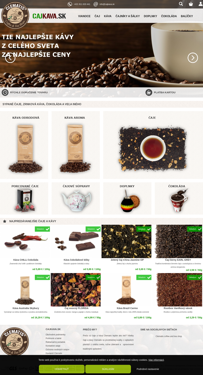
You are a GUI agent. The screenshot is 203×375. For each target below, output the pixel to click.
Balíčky (187, 16)
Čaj (97, 16)
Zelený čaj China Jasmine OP (127, 259)
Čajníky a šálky (128, 16)
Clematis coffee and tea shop (169, 336)
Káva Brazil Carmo (127, 308)
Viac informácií (156, 360)
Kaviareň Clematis (54, 353)
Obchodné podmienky (55, 334)
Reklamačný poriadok (55, 342)
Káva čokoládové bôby (76, 259)
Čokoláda (169, 16)
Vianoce (84, 16)
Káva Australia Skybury (26, 308)
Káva (107, 16)
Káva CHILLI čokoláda (25, 259)
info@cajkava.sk (107, 4)
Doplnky (150, 16)
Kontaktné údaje (53, 346)
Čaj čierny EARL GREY (178, 259)
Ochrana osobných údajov (57, 349)
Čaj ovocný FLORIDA (76, 308)
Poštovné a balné (53, 338)
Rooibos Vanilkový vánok (178, 308)
